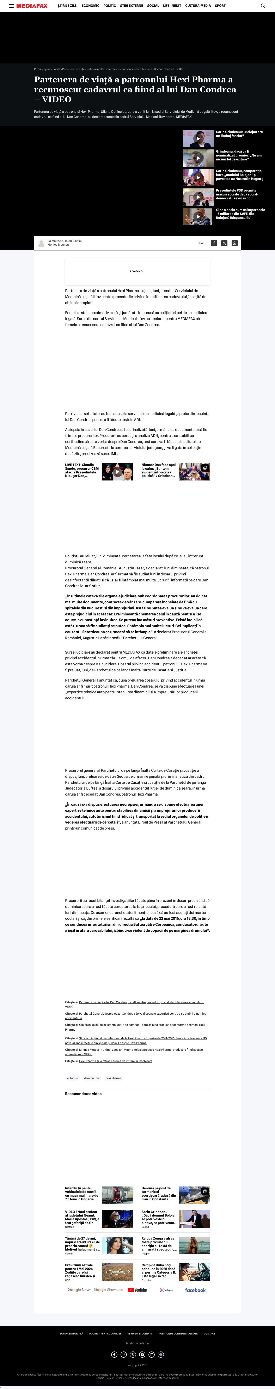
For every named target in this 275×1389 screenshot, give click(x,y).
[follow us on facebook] (195, 1290)
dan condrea (91, 1078)
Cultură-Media (198, 5)
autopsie (72, 1078)
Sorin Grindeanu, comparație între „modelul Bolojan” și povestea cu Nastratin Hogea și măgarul (240, 177)
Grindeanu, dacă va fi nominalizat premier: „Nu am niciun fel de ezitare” (239, 155)
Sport (220, 5)
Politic (110, 5)
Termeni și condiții (140, 1333)
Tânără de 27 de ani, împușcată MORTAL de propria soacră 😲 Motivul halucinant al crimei (82, 1244)
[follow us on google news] (79, 1290)
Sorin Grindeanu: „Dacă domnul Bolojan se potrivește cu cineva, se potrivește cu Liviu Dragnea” (159, 1217)
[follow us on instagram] (166, 1290)
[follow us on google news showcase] (108, 1290)
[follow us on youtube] (137, 1290)
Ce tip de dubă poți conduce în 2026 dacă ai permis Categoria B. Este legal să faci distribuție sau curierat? (159, 1270)
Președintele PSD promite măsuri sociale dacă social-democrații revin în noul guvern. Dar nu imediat (237, 196)
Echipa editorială (71, 1333)
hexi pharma (113, 1078)
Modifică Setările (137, 1343)
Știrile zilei (68, 5)
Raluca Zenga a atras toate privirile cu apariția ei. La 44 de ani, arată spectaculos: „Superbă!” (159, 1244)
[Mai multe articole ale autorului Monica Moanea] (41, 243)
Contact (209, 1333)
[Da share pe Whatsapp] (235, 243)
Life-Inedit (172, 5)
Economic (90, 5)
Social (153, 5)
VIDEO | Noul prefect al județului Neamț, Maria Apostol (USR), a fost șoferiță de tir (82, 1217)
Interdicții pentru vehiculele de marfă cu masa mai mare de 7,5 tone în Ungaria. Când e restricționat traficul (81, 1193)
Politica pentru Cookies (105, 1333)
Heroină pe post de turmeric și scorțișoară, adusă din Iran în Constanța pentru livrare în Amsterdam (159, 1193)
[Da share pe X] (224, 243)
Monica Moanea (58, 244)
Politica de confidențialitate (178, 1333)
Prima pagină (42, 69)
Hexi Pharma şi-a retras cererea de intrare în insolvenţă (115, 1061)
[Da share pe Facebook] (214, 243)
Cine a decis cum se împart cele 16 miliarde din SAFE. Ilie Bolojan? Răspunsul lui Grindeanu (240, 216)
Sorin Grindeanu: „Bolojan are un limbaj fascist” (239, 134)
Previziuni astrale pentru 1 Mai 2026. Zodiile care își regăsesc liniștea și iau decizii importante (82, 1270)
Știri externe (131, 5)
